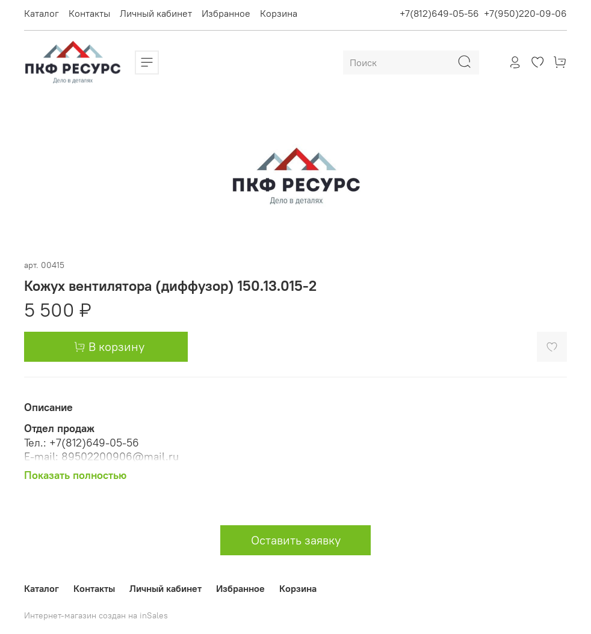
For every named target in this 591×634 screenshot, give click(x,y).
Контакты (89, 13)
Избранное (226, 13)
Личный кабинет (156, 13)
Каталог (41, 13)
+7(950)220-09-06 (525, 13)
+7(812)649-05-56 (439, 13)
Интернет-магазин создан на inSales (96, 615)
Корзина (278, 13)
